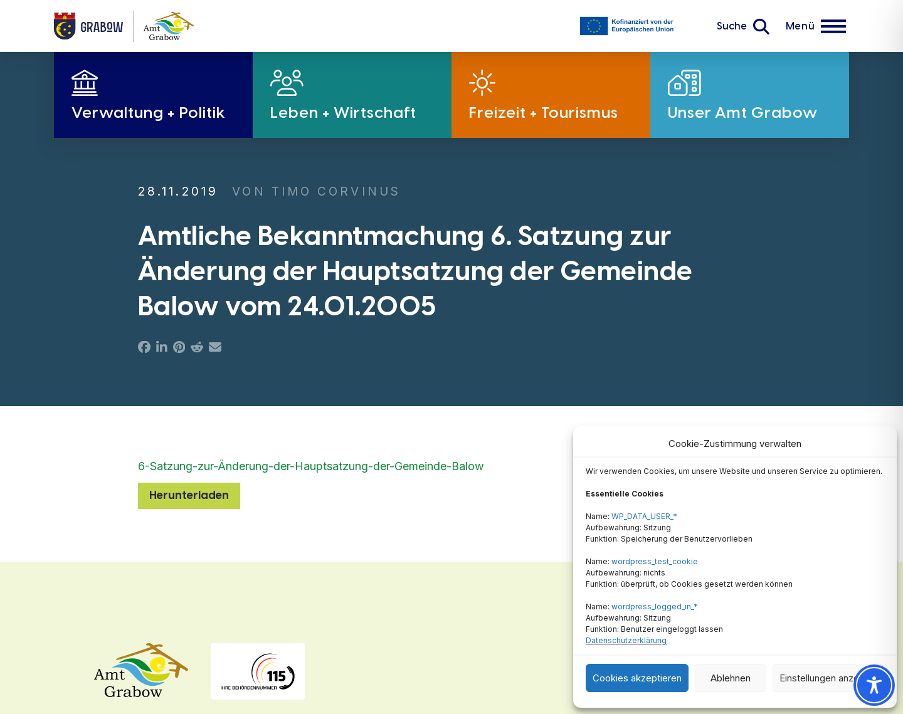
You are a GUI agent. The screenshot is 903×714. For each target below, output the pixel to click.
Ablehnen (730, 678)
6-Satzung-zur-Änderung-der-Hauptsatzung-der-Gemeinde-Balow (311, 466)
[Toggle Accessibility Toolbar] (874, 685)
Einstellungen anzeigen (828, 678)
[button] (743, 26)
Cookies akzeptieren (637, 678)
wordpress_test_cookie (654, 561)
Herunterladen (189, 495)
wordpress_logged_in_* (654, 606)
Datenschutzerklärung (626, 640)
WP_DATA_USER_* (644, 516)
